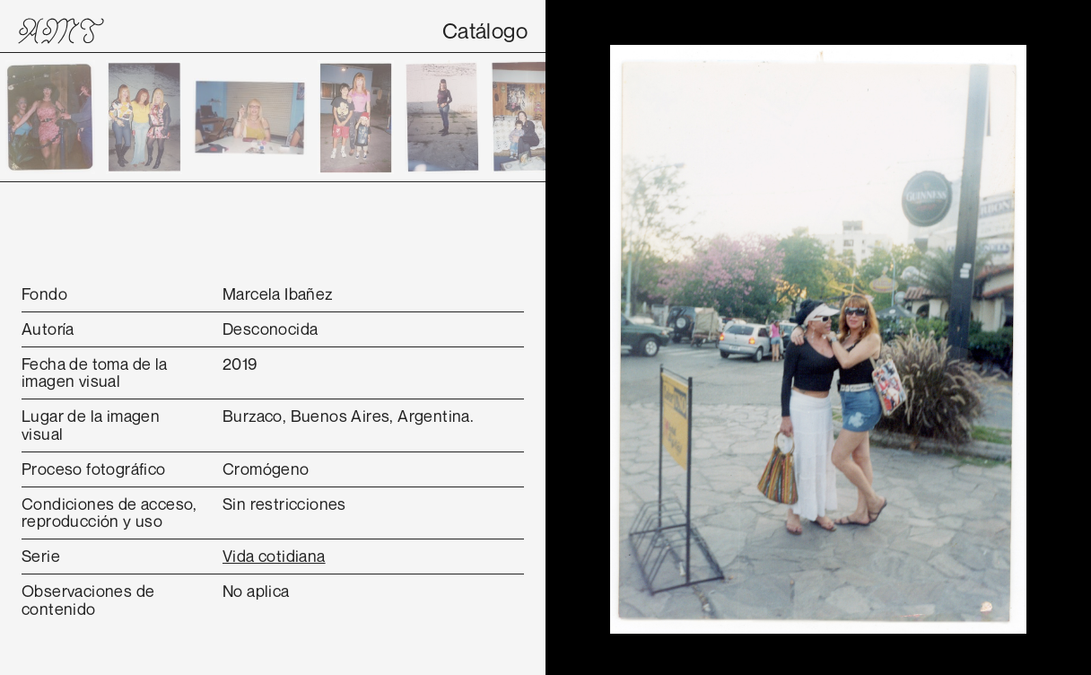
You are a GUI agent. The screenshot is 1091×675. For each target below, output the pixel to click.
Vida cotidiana (274, 555)
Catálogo (485, 30)
